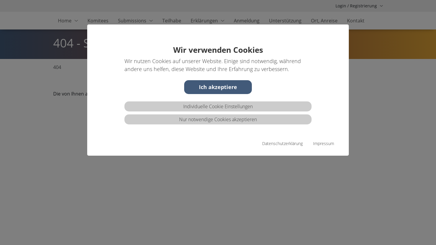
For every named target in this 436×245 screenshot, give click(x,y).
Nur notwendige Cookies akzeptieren (218, 119)
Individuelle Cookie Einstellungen (218, 106)
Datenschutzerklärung (282, 143)
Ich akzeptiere (218, 87)
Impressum (323, 143)
